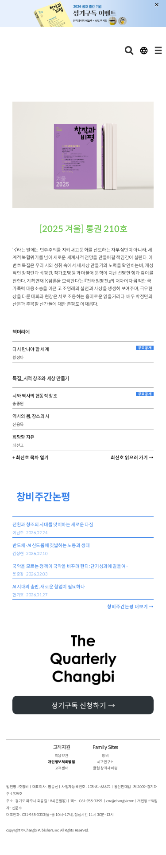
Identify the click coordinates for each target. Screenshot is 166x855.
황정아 (18, 357)
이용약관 (62, 755)
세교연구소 (105, 762)
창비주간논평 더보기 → (130, 607)
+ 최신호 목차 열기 (30, 458)
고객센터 (62, 768)
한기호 (18, 595)
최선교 (18, 445)
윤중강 (18, 574)
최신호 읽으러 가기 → (132, 458)
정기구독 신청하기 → (83, 705)
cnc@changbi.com (120, 801)
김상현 (18, 553)
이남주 (18, 533)
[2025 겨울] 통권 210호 (83, 229)
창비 (105, 755)
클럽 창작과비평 (105, 768)
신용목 (18, 424)
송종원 (18, 403)
